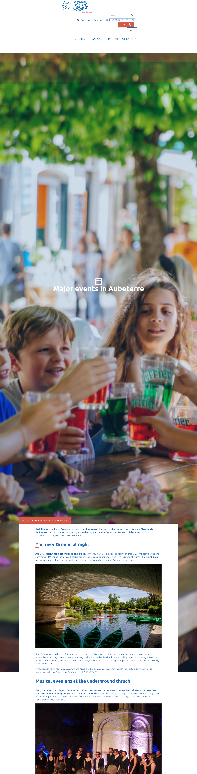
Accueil (25, 484)
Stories (112, 12)
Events (151, 12)
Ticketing (168, 12)
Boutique (109, 5)
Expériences (36, 484)
